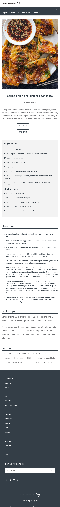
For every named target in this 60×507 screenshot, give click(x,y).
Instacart (8, 417)
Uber (6, 421)
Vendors (8, 435)
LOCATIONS (8, 394)
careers (7, 448)
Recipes (7, 386)
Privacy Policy (29, 500)
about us (8, 377)
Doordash (8, 413)
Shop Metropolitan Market (14, 404)
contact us (8, 431)
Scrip (6, 444)
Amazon (8, 408)
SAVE (6, 390)
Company (9, 372)
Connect (8, 426)
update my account (15, 500)
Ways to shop (11, 399)
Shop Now (38, 12)
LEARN (7, 381)
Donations (8, 439)
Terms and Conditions (44, 500)
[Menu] (55, 3)
